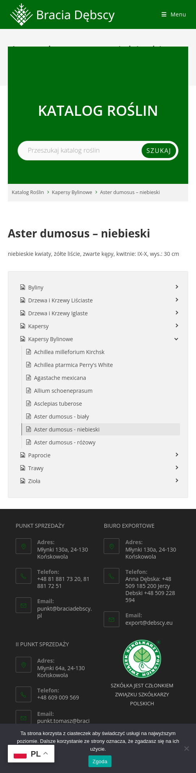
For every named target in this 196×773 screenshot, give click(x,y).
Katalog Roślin (28, 192)
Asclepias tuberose (58, 403)
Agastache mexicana (60, 377)
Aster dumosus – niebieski (130, 192)
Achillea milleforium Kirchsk (69, 352)
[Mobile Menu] (174, 14)
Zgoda (99, 761)
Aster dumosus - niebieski (66, 429)
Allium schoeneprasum (63, 390)
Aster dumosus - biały (61, 416)
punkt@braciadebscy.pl (64, 612)
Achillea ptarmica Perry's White (73, 365)
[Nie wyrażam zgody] (186, 748)
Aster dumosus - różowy (64, 442)
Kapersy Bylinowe (72, 192)
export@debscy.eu (149, 622)
